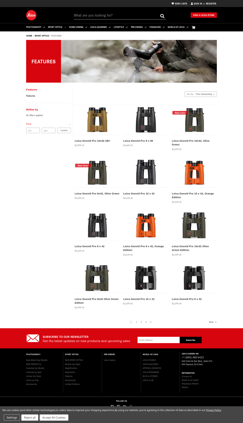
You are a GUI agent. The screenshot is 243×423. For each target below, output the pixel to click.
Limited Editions (72, 383)
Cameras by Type (33, 370)
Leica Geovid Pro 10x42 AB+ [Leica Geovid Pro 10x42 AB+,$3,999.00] (92, 140)
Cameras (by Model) (35, 366)
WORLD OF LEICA (183, 27)
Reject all (30, 417)
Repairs (185, 387)
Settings (12, 417)
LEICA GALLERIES (150, 362)
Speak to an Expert (190, 379)
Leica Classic (110, 358)
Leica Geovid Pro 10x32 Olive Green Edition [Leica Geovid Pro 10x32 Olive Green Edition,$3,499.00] (190, 248)
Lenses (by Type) (33, 374)
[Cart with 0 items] (199, 27)
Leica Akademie (103, 27)
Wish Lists (179, 3)
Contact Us (187, 376)
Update (64, 130)
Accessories (31, 383)
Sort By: (190, 94)
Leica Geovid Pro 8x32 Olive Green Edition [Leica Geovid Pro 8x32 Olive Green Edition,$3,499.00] (97, 301)
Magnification (71, 366)
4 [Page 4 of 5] (146, 321)
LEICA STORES (149, 358)
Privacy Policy (213, 410)
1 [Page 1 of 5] (130, 321)
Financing (162, 27)
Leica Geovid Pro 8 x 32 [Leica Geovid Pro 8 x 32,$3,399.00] (187, 299)
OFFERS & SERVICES (152, 366)
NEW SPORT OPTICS (74, 358)
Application (70, 370)
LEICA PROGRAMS (151, 370)
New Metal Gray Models (36, 358)
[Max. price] (48, 130)
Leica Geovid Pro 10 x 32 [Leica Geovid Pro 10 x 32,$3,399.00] (138, 299)
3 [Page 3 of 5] (141, 321)
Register (211, 3)
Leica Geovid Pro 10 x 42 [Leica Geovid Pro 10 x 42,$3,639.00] (138, 193)
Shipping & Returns (190, 383)
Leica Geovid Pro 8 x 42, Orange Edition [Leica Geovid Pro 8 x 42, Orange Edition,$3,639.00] (143, 248)
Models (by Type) (72, 362)
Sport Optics (58, 27)
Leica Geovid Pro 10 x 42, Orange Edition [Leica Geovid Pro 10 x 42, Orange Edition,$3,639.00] (193, 195)
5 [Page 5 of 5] (150, 321)
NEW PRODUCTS (33, 362)
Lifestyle (124, 27)
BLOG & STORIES (150, 374)
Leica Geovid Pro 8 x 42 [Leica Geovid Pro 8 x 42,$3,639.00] (89, 246)
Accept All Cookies (54, 417)
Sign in (196, 3)
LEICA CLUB (148, 378)
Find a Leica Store (203, 15)
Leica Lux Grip (32, 378)
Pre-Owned (143, 27)
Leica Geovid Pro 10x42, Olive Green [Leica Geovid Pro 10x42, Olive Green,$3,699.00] (191, 142)
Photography (35, 27)
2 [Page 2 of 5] (136, 321)
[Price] (48, 124)
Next (213, 322)
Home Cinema (80, 27)
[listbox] (206, 94)
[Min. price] (33, 130)
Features (30, 95)
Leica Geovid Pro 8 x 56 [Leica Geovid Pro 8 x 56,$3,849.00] (138, 140)
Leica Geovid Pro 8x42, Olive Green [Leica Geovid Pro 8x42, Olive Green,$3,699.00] (97, 193)
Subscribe (190, 340)
